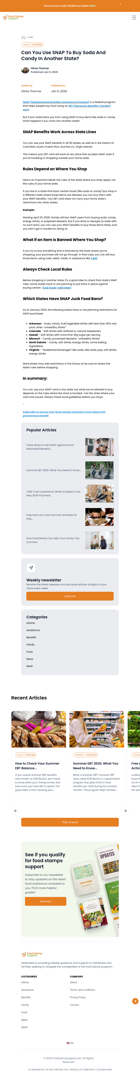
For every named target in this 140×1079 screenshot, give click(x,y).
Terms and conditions (82, 990)
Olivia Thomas (40, 68)
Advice (25, 982)
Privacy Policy (78, 997)
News (24, 1020)
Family (25, 1005)
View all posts (70, 822)
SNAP (31, 37)
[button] (15, 811)
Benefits (26, 997)
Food (24, 1012)
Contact (74, 1005)
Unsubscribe (104, 1069)
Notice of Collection (83, 1069)
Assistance (27, 990)
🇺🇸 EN (70, 1043)
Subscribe (70, 596)
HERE (92, 6)
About (73, 982)
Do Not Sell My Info (57, 1069)
